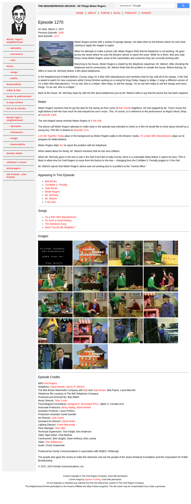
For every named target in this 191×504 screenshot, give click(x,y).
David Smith (68, 421)
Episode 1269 (48, 114)
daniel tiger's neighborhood (15, 118)
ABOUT (92, 13)
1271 (56, 36)
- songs (12, 72)
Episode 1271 (81, 130)
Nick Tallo (60, 428)
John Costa (61, 400)
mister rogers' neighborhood (15, 40)
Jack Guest (58, 417)
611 (61, 145)
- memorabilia (16, 144)
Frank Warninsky (66, 424)
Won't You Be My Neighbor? (60, 227)
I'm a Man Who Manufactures (60, 217)
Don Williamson (54, 442)
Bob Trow (124, 108)
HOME (79, 13)
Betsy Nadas (68, 407)
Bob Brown (51, 181)
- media (12, 78)
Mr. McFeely (51, 195)
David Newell (58, 386)
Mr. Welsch (51, 198)
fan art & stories (16, 108)
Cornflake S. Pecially (56, 184)
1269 (61, 32)
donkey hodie (14, 153)
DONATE (146, 13)
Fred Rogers (50, 383)
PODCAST (131, 13)
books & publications (19, 96)
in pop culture (15, 102)
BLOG (117, 13)
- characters (15, 54)
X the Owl (96, 120)
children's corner (17, 162)
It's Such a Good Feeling (58, 220)
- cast (11, 60)
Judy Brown (51, 188)
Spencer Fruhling (92, 479)
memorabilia (14, 84)
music (10, 66)
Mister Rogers (52, 191)
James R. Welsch (75, 386)
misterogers (14, 168)
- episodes (14, 48)
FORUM (105, 13)
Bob (85, 390)
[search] (146, 5)
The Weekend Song (55, 224)
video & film (14, 90)
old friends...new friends (16, 175)
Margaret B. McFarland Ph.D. (83, 404)
